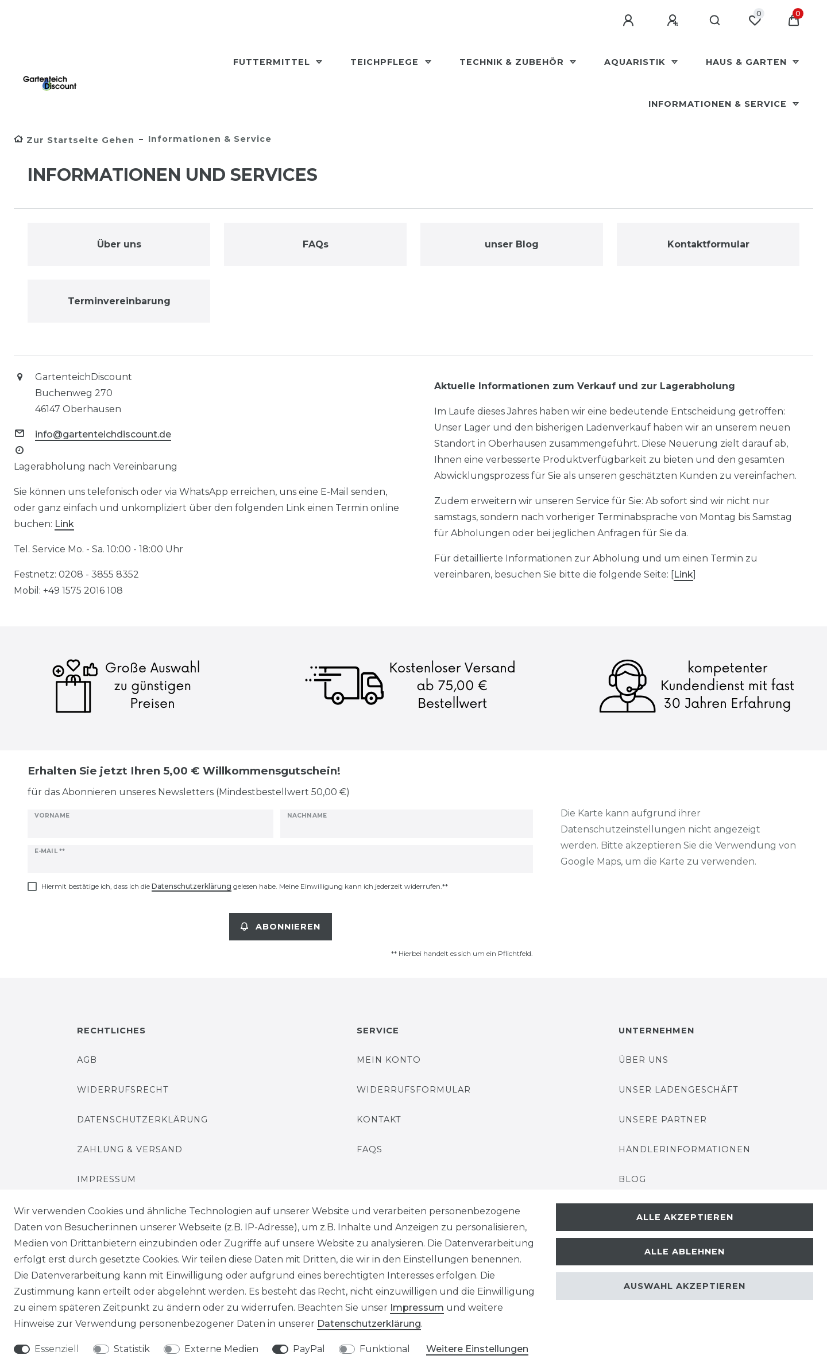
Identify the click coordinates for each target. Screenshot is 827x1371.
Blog (632, 1179)
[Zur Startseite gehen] (74, 140)
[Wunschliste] (754, 20)
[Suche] (715, 20)
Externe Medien (221, 1348)
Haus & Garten (748, 62)
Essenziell (56, 1348)
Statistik (132, 1348)
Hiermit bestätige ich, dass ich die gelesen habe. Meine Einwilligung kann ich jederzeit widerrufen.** (244, 887)
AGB (87, 1060)
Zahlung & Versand (130, 1149)
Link (64, 523)
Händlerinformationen (685, 1149)
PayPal (309, 1348)
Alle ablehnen (684, 1251)
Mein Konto (389, 1060)
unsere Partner (663, 1119)
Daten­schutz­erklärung (369, 1323)
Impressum (106, 1179)
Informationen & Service (719, 104)
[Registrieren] (674, 21)
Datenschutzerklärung (142, 1119)
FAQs (369, 1149)
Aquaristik (636, 62)
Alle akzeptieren (684, 1217)
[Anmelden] (630, 21)
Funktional (385, 1348)
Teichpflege (386, 62)
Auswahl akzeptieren (684, 1286)
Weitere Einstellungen (477, 1348)
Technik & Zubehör (513, 62)
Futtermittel (273, 62)
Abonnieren (280, 926)
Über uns (643, 1060)
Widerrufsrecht (123, 1090)
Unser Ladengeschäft (679, 1090)
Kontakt (379, 1119)
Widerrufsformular (414, 1090)
